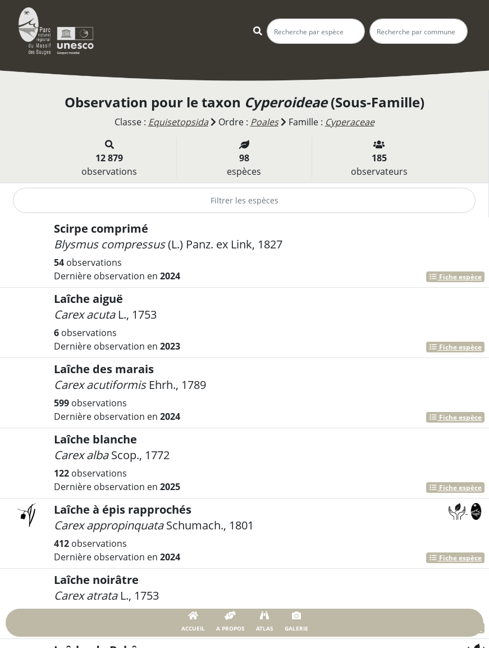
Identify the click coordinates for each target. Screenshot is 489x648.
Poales (264, 122)
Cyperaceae (349, 122)
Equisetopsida (178, 122)
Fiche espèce (455, 277)
